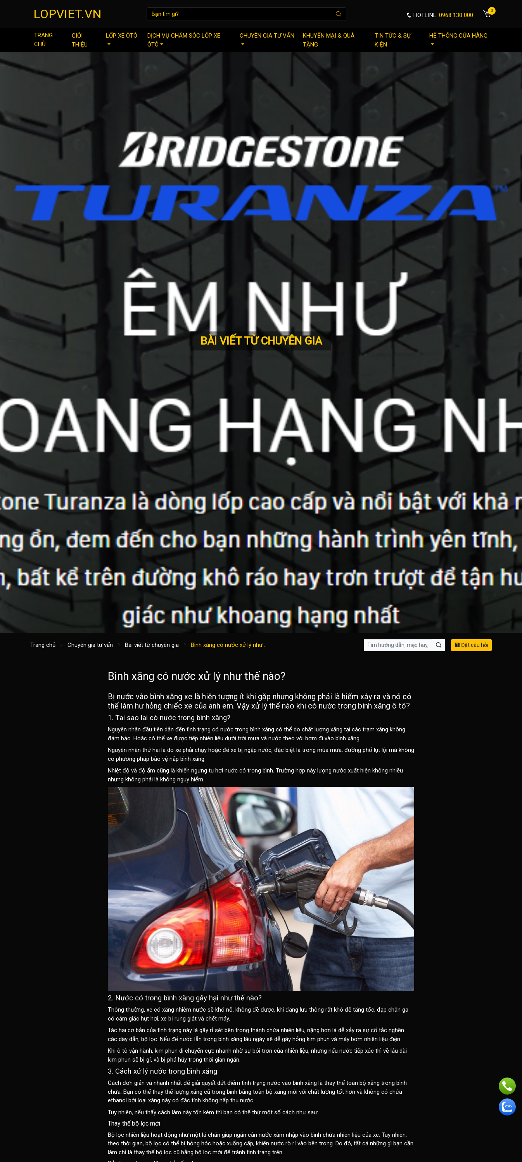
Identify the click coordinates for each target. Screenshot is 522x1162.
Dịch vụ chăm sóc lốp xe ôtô (183, 40)
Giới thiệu (80, 40)
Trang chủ (43, 40)
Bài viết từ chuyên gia (152, 644)
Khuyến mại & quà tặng (328, 40)
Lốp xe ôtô (121, 38)
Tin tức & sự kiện (393, 40)
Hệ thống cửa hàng (458, 38)
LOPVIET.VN (67, 14)
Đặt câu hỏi (471, 645)
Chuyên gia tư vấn (267, 38)
